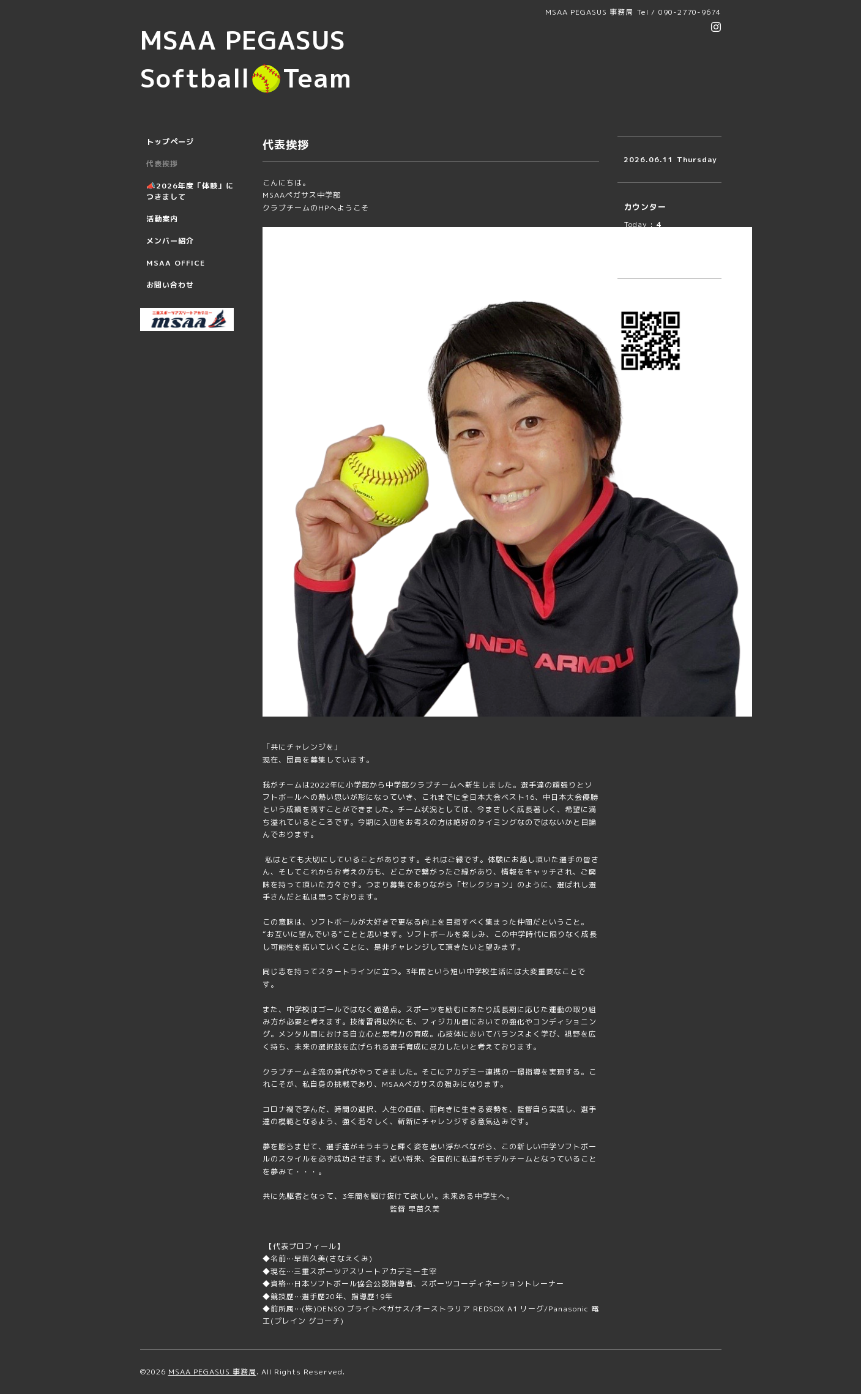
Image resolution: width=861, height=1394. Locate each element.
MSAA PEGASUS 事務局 (212, 1371)
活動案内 (162, 219)
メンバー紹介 (170, 241)
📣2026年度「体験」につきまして (190, 191)
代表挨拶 (162, 163)
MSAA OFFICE (175, 263)
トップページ (170, 141)
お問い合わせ (170, 285)
